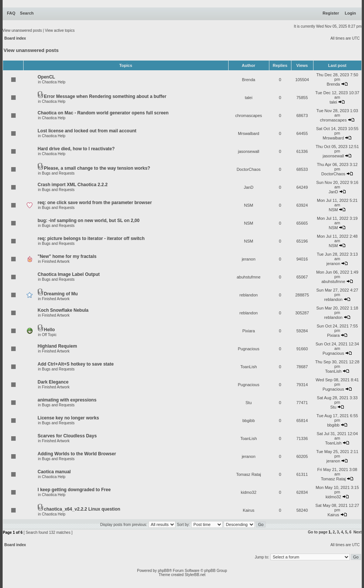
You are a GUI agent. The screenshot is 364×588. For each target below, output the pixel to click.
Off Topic (49, 335)
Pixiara (248, 331)
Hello (49, 329)
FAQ (11, 13)
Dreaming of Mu (61, 293)
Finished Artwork (56, 261)
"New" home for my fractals (67, 256)
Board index (15, 38)
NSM (248, 205)
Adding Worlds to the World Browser (77, 453)
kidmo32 (249, 492)
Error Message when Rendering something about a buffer (105, 96)
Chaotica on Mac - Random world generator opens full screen (103, 113)
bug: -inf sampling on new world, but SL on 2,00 (89, 220)
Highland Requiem (57, 346)
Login (350, 13)
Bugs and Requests (58, 173)
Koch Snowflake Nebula (63, 310)
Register (330, 13)
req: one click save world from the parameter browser (95, 202)
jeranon (249, 259)
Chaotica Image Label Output (69, 274)
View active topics (59, 30)
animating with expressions (67, 400)
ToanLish (248, 366)
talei (248, 97)
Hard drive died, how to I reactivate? (76, 148)
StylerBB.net (195, 575)
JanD (249, 187)
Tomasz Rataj (248, 474)
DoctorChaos (248, 169)
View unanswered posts (22, 30)
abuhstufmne (249, 277)
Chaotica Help (53, 82)
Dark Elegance (53, 382)
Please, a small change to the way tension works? (97, 168)
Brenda (248, 79)
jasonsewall (248, 151)
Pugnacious (249, 349)
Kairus (248, 510)
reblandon (248, 295)
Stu (248, 402)
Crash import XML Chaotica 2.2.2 (73, 184)
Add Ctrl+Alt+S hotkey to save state (76, 364)
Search (27, 13)
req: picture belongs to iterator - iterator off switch (91, 238)
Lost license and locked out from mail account (87, 130)
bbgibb (248, 420)
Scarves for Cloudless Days (67, 435)
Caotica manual (54, 471)
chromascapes (248, 115)
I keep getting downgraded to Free (74, 489)
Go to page (317, 532)
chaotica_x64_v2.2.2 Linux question (82, 509)
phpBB (163, 571)
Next (358, 532)
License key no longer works (68, 418)
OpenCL (46, 77)
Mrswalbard (248, 133)
